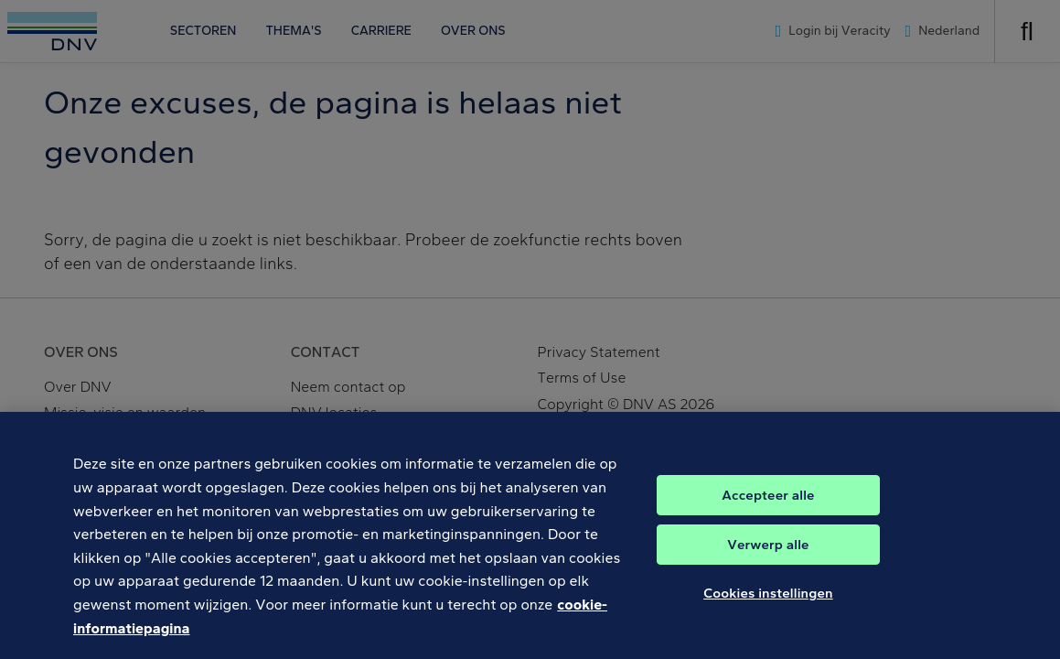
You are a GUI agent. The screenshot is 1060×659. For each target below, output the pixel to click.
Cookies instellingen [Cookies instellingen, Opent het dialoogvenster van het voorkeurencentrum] (768, 602)
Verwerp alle (767, 554)
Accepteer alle (768, 504)
